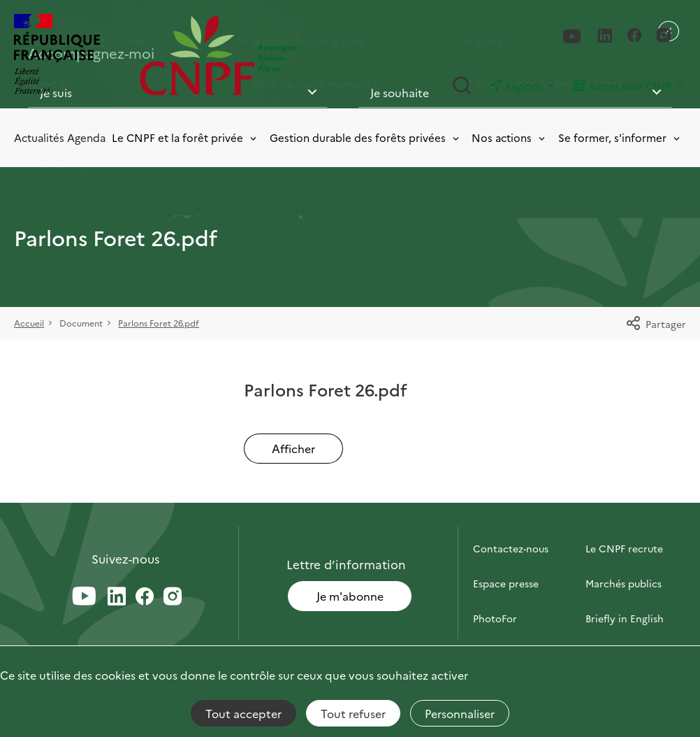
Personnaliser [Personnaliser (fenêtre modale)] (460, 713)
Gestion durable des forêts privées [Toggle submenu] (365, 137)
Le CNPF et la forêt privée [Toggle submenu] (185, 137)
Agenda (86, 137)
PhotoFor (495, 618)
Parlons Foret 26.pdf (158, 323)
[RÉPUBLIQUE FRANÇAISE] (73, 55)
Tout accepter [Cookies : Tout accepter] (243, 713)
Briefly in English (624, 618)
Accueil (29, 323)
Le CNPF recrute (624, 548)
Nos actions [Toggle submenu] (509, 137)
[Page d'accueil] (199, 55)
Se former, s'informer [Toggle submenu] (620, 137)
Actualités (39, 137)
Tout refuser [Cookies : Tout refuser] (353, 713)
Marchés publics (623, 583)
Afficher (293, 448)
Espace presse (506, 583)
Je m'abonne (350, 595)
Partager (655, 323)
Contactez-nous (510, 548)
